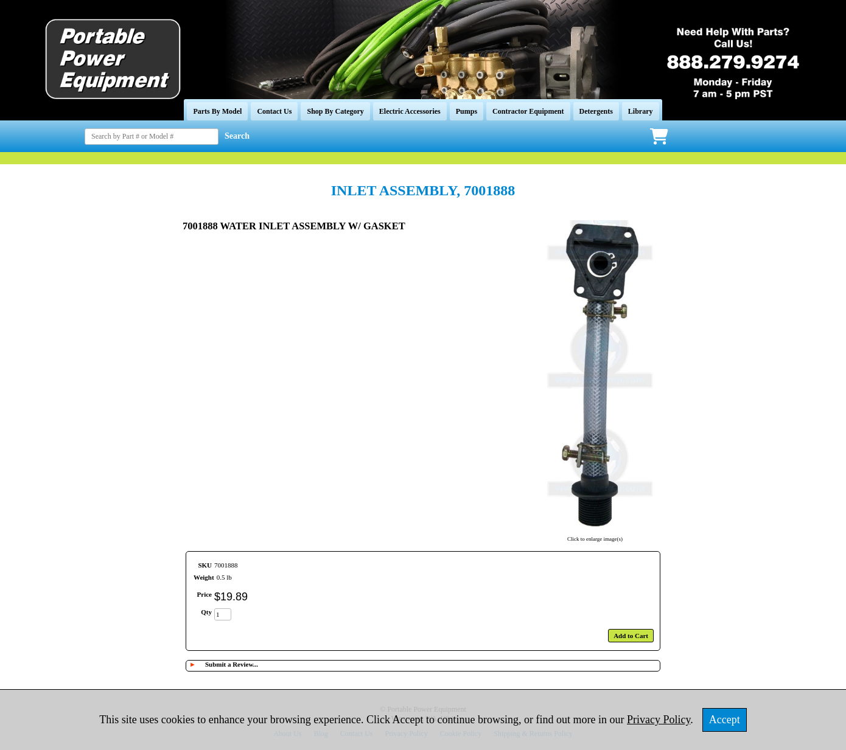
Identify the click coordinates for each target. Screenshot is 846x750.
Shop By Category (335, 111)
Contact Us (274, 111)
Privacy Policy (658, 720)
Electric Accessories (410, 111)
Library (640, 111)
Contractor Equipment (528, 111)
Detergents (596, 111)
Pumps (466, 111)
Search (237, 136)
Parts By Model (217, 111)
